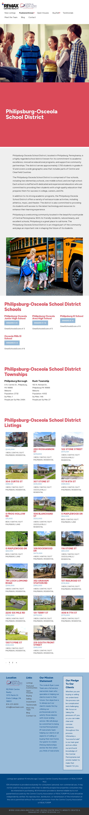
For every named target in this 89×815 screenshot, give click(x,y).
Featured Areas (25, 13)
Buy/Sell (53, 13)
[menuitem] (9, 13)
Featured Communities (31, 687)
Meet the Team (10, 17)
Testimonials (66, 13)
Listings (29, 683)
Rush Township (40, 381)
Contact (29, 17)
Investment (31, 702)
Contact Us (31, 716)
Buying (29, 696)
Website (7, 391)
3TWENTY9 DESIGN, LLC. (50, 812)
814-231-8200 (12, 704)
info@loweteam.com (15, 707)
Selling (28, 699)
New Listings (9, 13)
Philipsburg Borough (15, 381)
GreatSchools (10, 328)
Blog (21, 17)
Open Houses (42, 13)
